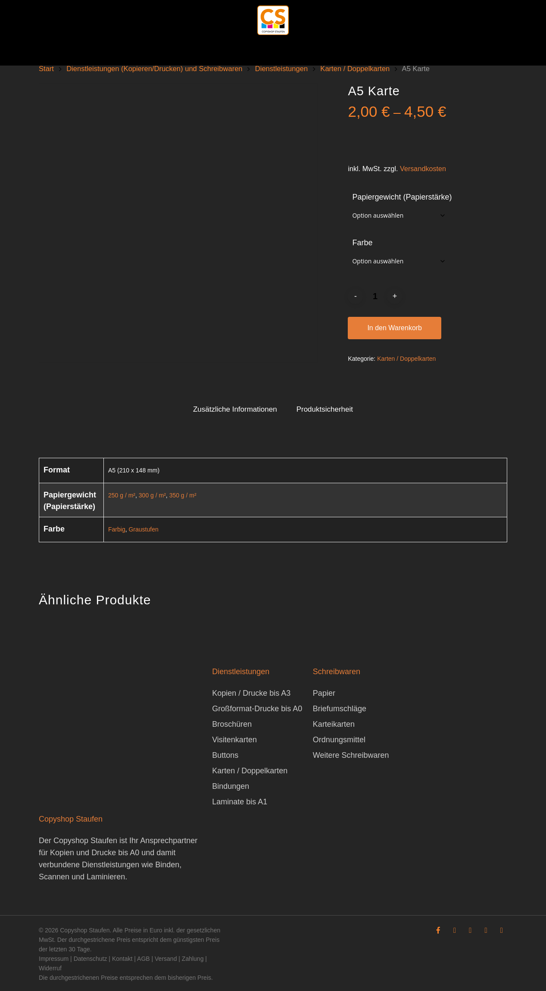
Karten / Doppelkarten (355, 69)
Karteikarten (334, 724)
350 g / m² (183, 495)
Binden (167, 864)
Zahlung (193, 958)
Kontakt (122, 958)
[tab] (235, 410)
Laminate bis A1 (239, 801)
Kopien (62, 852)
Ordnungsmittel (339, 739)
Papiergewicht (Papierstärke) (402, 197)
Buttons (225, 755)
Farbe (362, 242)
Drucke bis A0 (115, 852)
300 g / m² (152, 495)
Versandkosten (423, 168)
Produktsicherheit (324, 409)
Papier (324, 693)
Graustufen (143, 529)
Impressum (54, 958)
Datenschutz (90, 958)
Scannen (54, 876)
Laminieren (106, 876)
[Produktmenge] (375, 296)
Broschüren (232, 724)
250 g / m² (121, 495)
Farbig (116, 529)
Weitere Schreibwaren (351, 755)
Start (46, 69)
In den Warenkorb (394, 327)
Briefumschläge (339, 708)
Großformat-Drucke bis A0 (257, 708)
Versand (166, 958)
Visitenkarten (234, 739)
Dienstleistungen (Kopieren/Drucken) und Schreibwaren (154, 69)
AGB (143, 958)
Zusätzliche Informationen (235, 409)
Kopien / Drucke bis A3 (251, 693)
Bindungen (230, 786)
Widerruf (50, 968)
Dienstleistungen (281, 69)
